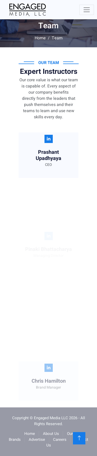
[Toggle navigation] (86, 10)
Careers (59, 439)
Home (40, 38)
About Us (51, 433)
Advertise (37, 439)
